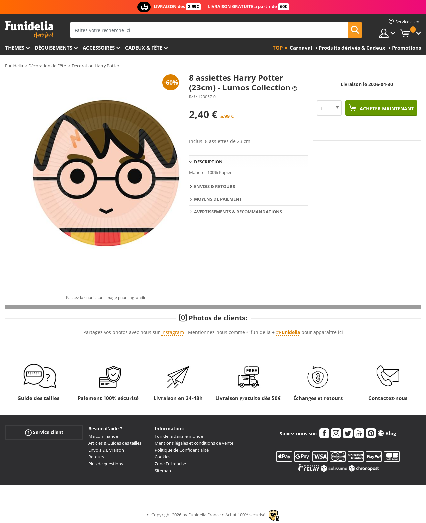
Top (278, 47)
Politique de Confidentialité (182, 450)
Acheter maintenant (386, 108)
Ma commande (103, 436)
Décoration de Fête (47, 66)
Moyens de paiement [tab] (218, 199)
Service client (44, 432)
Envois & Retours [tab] (214, 186)
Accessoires (99, 47)
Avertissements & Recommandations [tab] (238, 212)
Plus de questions (105, 464)
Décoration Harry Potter (95, 66)
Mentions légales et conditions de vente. (194, 443)
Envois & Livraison (106, 450)
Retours (96, 457)
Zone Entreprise (170, 464)
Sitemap (163, 471)
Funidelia (14, 66)
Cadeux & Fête (143, 47)
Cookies (162, 457)
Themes (14, 47)
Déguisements (53, 47)
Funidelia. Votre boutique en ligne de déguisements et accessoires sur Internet (29, 29)
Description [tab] (208, 162)
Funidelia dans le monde (179, 436)
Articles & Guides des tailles (114, 443)
